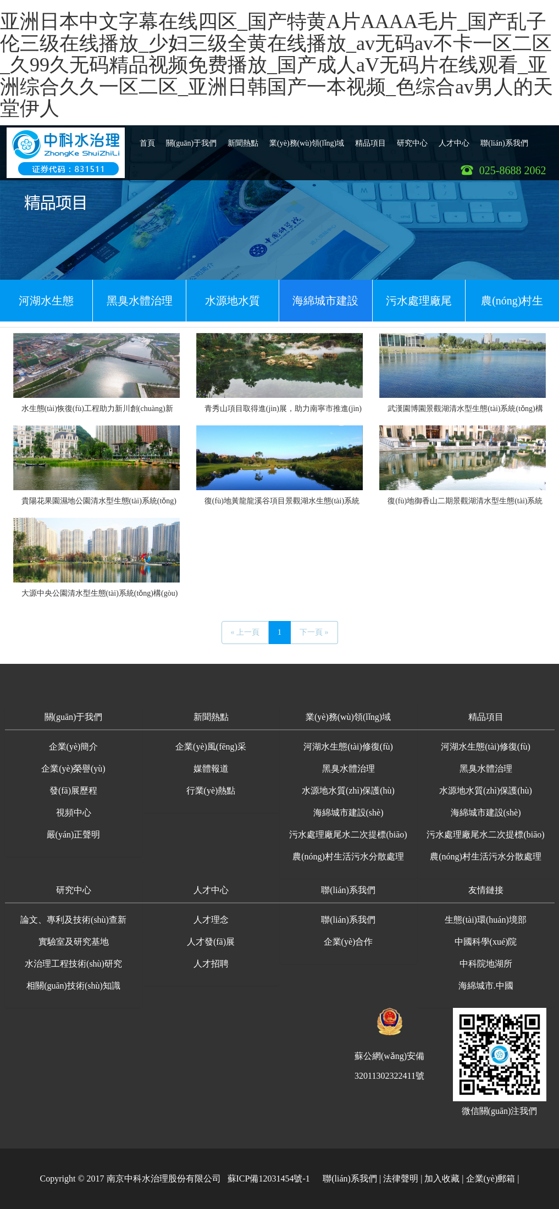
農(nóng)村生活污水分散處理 (512, 308)
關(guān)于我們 (191, 139)
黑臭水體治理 (140, 301)
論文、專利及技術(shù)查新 (73, 919)
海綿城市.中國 (485, 985)
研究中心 (412, 139)
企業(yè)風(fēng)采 (210, 746)
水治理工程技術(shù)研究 (73, 963)
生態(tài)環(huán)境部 (485, 919)
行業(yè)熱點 (211, 790)
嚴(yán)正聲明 (74, 834)
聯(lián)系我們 (504, 139)
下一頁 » (314, 632)
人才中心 (454, 139)
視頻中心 (73, 812)
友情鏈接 (485, 890)
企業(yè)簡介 (73, 746)
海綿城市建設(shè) (325, 308)
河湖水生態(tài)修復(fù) (46, 308)
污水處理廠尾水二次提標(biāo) (419, 308)
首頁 (147, 139)
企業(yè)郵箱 (491, 1178)
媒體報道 (211, 768)
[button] (73, 718)
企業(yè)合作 (348, 941)
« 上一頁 (245, 632)
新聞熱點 (243, 139)
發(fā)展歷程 (73, 790)
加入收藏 (442, 1178)
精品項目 (370, 139)
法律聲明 (400, 1178)
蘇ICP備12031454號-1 (269, 1178)
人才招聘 (211, 963)
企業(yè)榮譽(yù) (73, 768)
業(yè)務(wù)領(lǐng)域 (306, 139)
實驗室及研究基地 (73, 941)
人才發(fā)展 (211, 941)
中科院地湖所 (486, 963)
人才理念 (211, 919)
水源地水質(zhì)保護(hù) (232, 308)
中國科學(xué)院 (486, 941)
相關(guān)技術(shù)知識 (73, 985)
